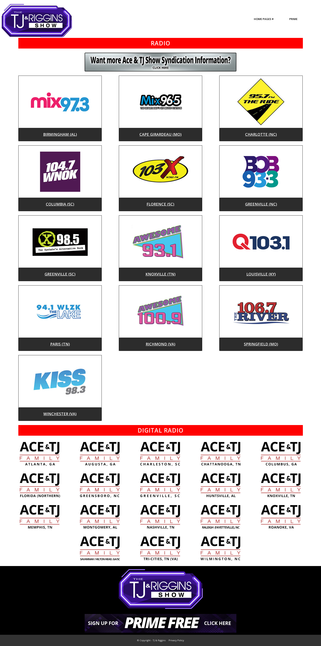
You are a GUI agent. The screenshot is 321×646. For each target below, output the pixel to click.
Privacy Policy (176, 640)
